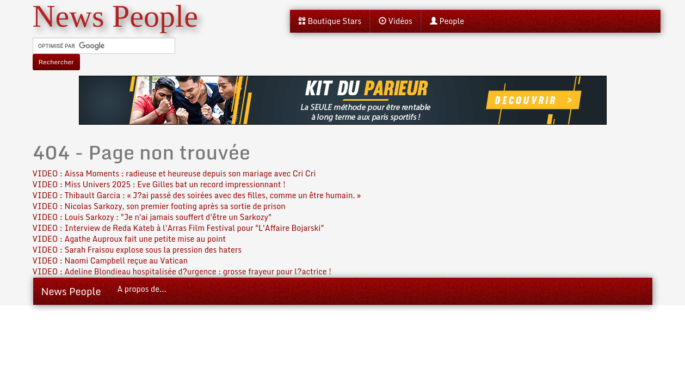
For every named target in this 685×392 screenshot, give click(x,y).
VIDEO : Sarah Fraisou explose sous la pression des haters (137, 249)
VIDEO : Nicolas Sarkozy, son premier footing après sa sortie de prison (159, 206)
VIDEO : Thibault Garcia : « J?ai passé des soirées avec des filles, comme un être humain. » (197, 195)
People (447, 21)
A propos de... (142, 289)
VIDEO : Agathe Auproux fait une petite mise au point (129, 238)
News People (71, 291)
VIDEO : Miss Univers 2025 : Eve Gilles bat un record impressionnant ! (159, 184)
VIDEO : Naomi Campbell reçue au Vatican (110, 260)
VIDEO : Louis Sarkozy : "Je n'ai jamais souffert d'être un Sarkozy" (152, 217)
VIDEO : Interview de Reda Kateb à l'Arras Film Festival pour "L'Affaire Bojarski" (178, 228)
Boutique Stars (329, 21)
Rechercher (56, 62)
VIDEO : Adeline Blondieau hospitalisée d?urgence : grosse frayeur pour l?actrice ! (182, 271)
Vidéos (395, 21)
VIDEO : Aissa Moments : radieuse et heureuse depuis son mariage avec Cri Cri (174, 173)
